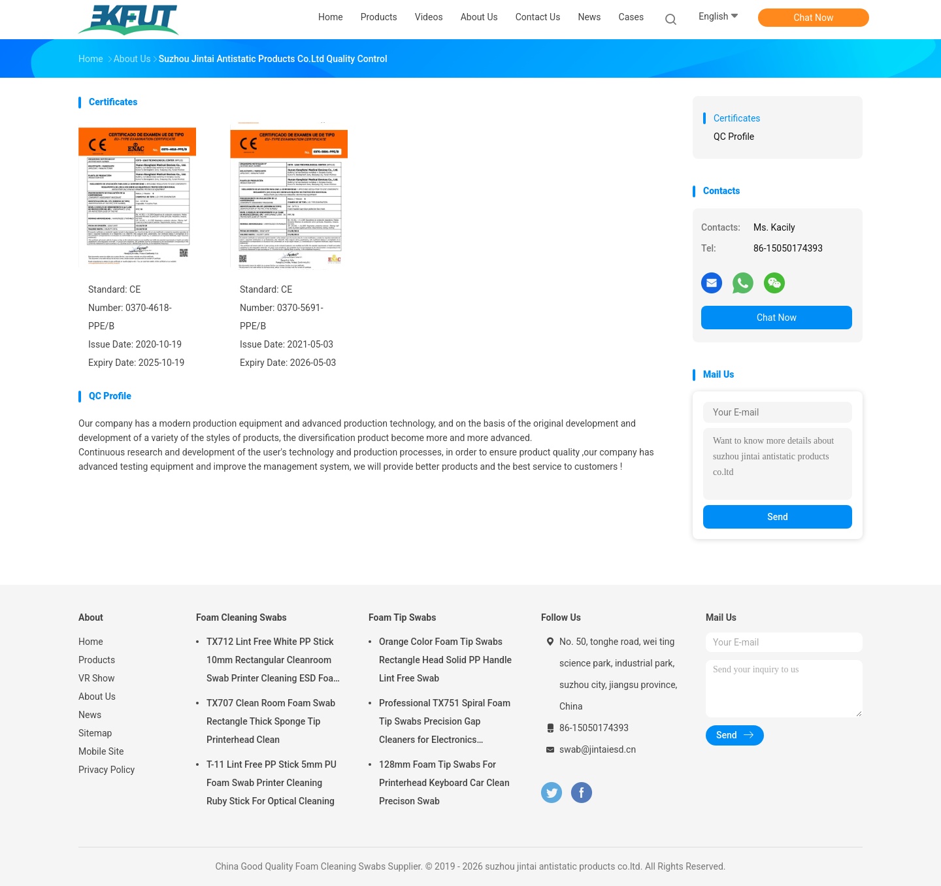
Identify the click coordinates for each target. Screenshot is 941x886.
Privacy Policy (106, 769)
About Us (97, 696)
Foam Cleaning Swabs (241, 617)
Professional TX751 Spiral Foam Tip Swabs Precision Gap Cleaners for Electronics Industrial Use (444, 723)
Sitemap (95, 733)
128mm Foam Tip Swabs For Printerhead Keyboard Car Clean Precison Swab (444, 782)
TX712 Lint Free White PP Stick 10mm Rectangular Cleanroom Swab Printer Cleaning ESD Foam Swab (273, 661)
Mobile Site (101, 751)
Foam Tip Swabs (402, 617)
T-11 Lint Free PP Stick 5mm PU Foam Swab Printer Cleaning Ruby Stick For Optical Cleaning (271, 782)
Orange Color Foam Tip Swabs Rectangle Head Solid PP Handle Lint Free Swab (445, 659)
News (89, 715)
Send (777, 517)
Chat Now (814, 17)
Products (96, 660)
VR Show (96, 678)
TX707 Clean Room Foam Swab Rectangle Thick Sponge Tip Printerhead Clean (270, 721)
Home (90, 641)
